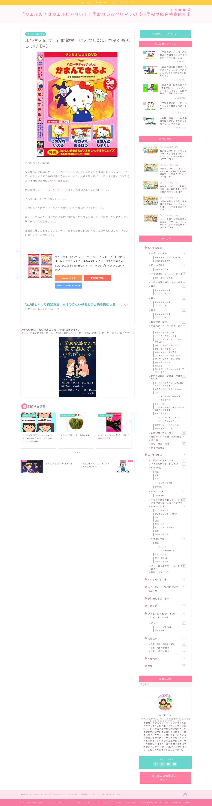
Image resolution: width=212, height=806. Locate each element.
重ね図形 (159, 366)
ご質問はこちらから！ (165, 34)
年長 (168, 310)
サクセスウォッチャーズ (169, 417)
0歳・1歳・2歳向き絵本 (36, 34)
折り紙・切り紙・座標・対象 (167, 355)
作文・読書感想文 (166, 550)
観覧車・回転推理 (162, 362)
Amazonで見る (68, 278)
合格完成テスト (165, 400)
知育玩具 (167, 658)
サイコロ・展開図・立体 (165, 336)
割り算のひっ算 (165, 483)
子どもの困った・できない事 (167, 257)
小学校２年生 (168, 538)
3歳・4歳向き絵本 (168, 647)
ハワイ (168, 623)
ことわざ (162, 547)
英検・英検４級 (161, 561)
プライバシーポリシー (56, 802)
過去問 (168, 440)
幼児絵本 (167, 638)
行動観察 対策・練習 (168, 433)
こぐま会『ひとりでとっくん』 (168, 389)
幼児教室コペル (161, 269)
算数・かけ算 (161, 554)
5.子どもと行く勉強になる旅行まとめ (167, 588)
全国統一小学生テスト (168, 460)
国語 (157, 472)
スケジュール (161, 293)
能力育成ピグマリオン (164, 428)
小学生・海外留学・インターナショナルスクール (167, 615)
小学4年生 (168, 467)
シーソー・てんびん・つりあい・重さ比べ (169, 340)
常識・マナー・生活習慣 (165, 352)
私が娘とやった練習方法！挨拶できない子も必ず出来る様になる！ (72, 304)
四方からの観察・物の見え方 (167, 345)
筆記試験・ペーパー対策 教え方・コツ (168, 327)
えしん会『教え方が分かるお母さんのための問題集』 (169, 384)
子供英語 (167, 606)
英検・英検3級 (161, 558)
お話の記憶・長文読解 (164, 332)
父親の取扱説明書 (162, 261)
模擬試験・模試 (168, 322)
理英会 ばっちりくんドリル (167, 425)
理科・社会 (160, 524)
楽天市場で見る (97, 278)
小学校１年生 (168, 506)
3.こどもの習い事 (167, 579)
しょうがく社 (161, 392)
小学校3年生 (168, 491)
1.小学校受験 (167, 247)
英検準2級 (159, 495)
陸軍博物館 (160, 630)
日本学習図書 (161, 413)
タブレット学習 (161, 510)
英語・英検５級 (161, 534)
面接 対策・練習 (168, 443)
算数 (157, 478)
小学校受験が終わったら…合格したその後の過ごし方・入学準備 (168, 501)
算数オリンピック (168, 572)
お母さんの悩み (168, 253)
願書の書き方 (168, 447)
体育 (157, 517)
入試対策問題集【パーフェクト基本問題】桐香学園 (169, 408)
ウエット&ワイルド (163, 627)
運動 (167, 666)
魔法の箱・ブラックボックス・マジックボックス (169, 370)
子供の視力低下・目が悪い (168, 464)
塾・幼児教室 (168, 265)
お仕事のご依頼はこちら (33, 802)
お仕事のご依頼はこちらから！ (165, 778)
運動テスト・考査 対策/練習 (168, 436)
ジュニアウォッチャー (168, 421)
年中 (168, 286)
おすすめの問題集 (162, 290)
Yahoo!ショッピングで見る (69, 285)
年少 (168, 298)
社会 (157, 475)
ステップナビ (161, 404)
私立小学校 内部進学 (164, 527)
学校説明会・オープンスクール (168, 273)
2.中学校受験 (167, 454)
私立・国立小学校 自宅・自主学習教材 (168, 567)
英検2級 (158, 487)
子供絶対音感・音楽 (167, 598)
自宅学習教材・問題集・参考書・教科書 (168, 377)
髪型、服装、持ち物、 (164, 278)
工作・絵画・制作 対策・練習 (168, 282)
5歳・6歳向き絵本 (168, 651)
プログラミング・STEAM (166, 514)
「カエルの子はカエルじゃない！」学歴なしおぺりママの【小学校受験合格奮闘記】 (106, 14)
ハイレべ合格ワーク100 (169, 396)
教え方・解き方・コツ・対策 (167, 359)
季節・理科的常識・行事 (165, 349)
